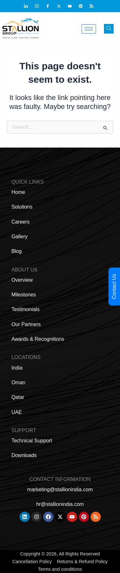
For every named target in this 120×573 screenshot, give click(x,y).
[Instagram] (39, 6)
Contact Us (114, 286)
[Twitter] (62, 6)
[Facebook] (50, 6)
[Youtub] (72, 6)
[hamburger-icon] (89, 29)
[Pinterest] (83, 6)
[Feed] (94, 6)
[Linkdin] (29, 6)
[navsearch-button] (109, 29)
